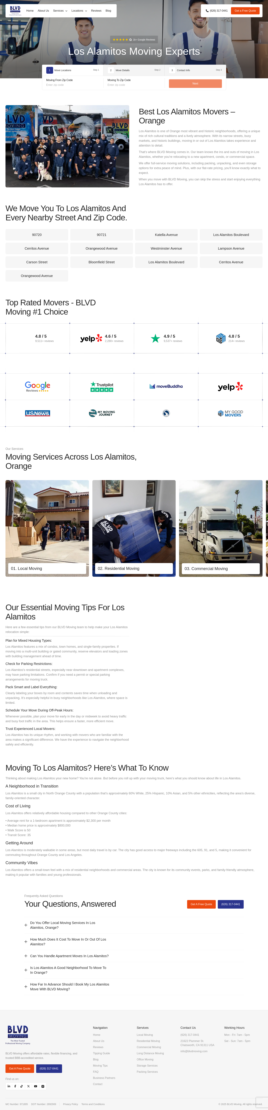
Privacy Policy (70, 1104)
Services (58, 10)
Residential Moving (148, 1041)
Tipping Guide (101, 1053)
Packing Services (147, 1071)
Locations (77, 10)
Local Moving (145, 1034)
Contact (97, 1084)
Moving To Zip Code (119, 80)
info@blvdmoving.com (194, 1051)
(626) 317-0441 (230, 904)
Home (30, 10)
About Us (43, 10)
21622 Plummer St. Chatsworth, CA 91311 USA (197, 1043)
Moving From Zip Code (59, 80)
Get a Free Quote (245, 10)
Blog (108, 10)
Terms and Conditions (93, 1104)
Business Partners (104, 1077)
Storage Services (147, 1065)
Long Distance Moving (150, 1053)
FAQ (96, 1071)
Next (195, 83)
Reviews (96, 10)
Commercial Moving (149, 1047)
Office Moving (145, 1059)
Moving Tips (100, 1065)
